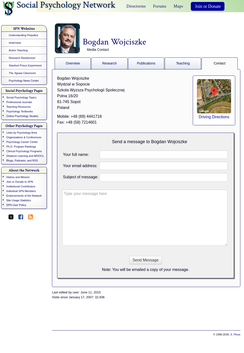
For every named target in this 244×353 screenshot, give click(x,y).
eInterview (15, 42)
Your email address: (80, 166)
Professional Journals (19, 102)
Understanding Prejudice (23, 35)
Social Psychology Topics (21, 97)
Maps (178, 6)
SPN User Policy (16, 204)
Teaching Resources (18, 106)
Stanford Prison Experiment (25, 65)
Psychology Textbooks (19, 111)
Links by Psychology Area (21, 132)
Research (109, 63)
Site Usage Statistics (18, 200)
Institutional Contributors (20, 186)
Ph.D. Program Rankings (21, 146)
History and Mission (18, 177)
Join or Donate (208, 6)
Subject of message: (80, 177)
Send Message (145, 260)
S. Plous (235, 334)
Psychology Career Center (22, 141)
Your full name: (76, 154)
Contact (219, 63)
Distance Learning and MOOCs (25, 155)
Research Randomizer (22, 57)
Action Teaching (18, 50)
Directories (136, 6)
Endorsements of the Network (24, 195)
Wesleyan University (102, 14)
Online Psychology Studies (22, 116)
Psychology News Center (24, 80)
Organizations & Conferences (23, 137)
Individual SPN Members (21, 191)
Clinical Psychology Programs (24, 151)
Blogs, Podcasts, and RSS (22, 160)
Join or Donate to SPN (19, 181)
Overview (73, 63)
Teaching (183, 63)
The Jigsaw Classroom (22, 73)
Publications (146, 63)
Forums (159, 6)
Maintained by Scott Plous (69, 14)
